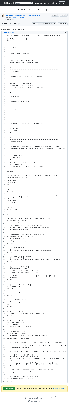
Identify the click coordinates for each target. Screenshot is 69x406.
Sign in (54, 3)
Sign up (62, 3)
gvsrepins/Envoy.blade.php (18, 17)
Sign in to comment (59, 388)
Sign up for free (9, 388)
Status (28, 397)
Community (35, 397)
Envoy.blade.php (35, 15)
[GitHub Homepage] (29, 401)
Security (24, 397)
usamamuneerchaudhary (15, 15)
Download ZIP (62, 23)
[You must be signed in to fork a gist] (64, 15)
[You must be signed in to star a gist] (55, 15)
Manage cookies (53, 397)
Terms (13, 397)
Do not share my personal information (34, 398)
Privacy (18, 397)
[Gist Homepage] (9, 3)
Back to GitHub (45, 3)
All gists (36, 3)
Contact (45, 397)
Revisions (15, 24)
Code (4, 24)
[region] (34, 208)
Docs (40, 397)
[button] (55, 23)
